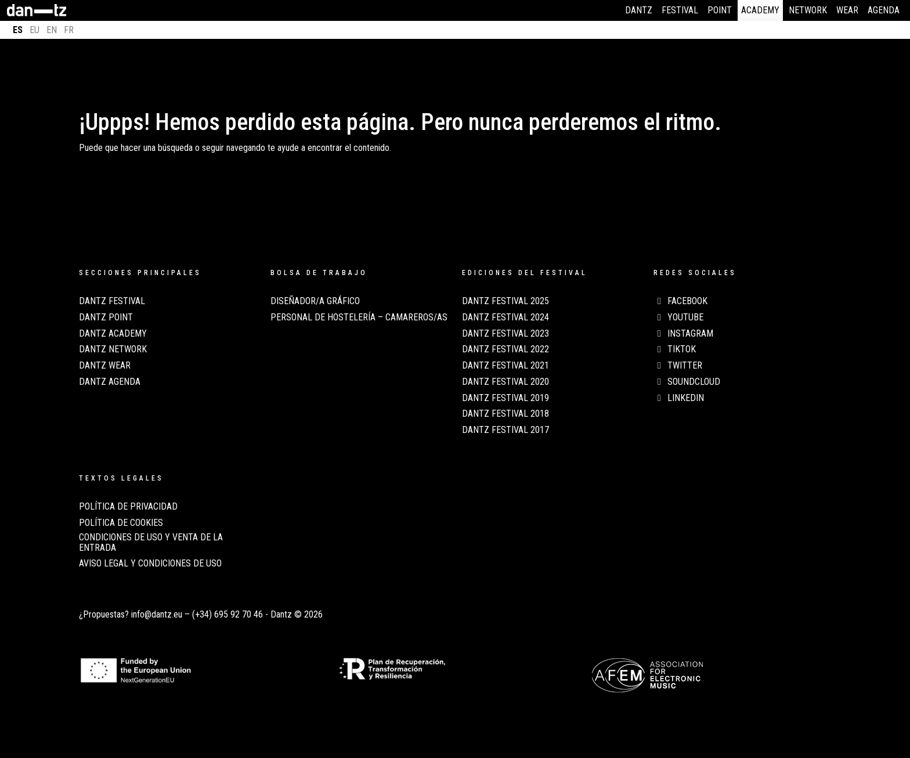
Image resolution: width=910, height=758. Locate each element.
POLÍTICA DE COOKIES (121, 523)
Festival (680, 10)
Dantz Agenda (109, 382)
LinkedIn (678, 398)
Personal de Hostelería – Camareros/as (358, 317)
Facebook (680, 301)
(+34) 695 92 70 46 (227, 614)
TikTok (674, 349)
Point (719, 10)
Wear (847, 10)
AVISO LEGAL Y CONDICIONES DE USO (150, 563)
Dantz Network (113, 349)
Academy (760, 10)
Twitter (677, 365)
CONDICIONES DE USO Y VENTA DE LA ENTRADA (151, 542)
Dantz (638, 10)
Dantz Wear (105, 365)
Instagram (683, 334)
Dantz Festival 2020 (505, 382)
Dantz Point (106, 317)
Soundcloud (686, 382)
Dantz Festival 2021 (505, 365)
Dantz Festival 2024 (505, 317)
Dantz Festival (112, 301)
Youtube (678, 317)
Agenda (884, 10)
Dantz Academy (113, 334)
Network (808, 10)
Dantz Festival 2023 (505, 334)
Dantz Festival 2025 (505, 301)
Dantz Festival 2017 (505, 430)
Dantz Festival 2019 (505, 398)
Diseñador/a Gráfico (315, 301)
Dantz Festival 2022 (505, 349)
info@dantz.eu (156, 614)
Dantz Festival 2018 (505, 414)
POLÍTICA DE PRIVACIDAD (128, 506)
